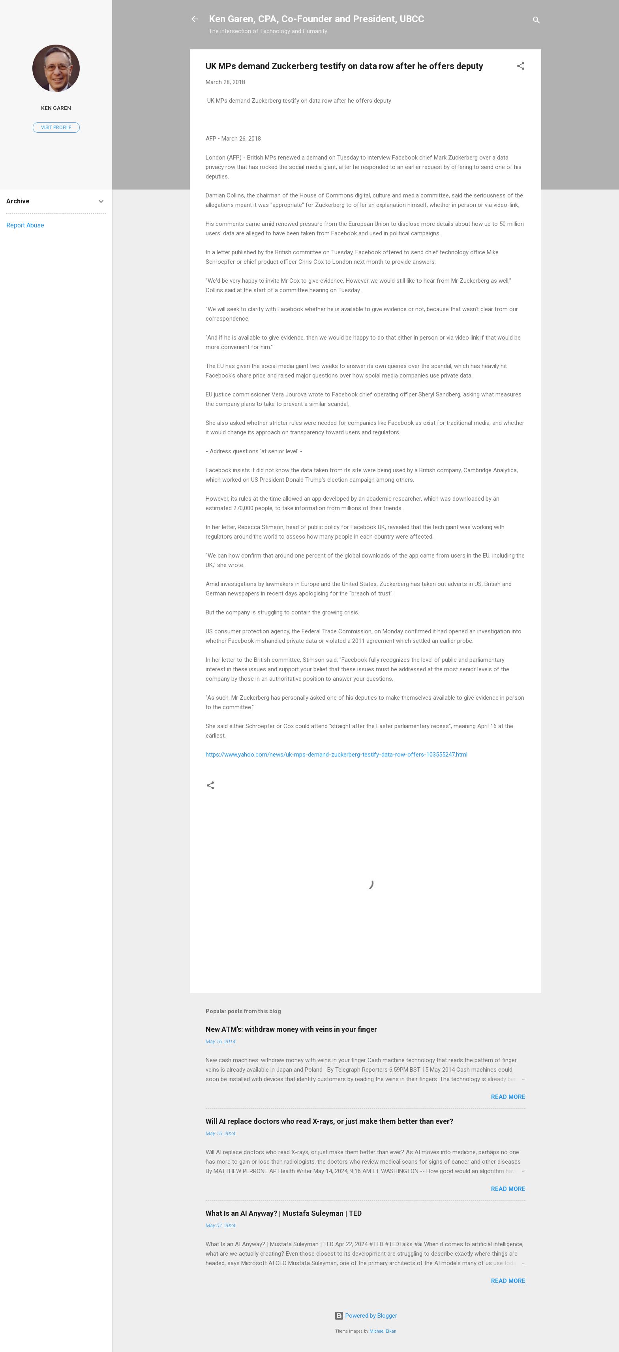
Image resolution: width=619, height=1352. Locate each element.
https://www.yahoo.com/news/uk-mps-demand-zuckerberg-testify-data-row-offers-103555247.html (336, 754)
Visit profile (56, 127)
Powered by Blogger (365, 1315)
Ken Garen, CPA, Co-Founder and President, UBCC (316, 18)
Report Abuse (25, 225)
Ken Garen (56, 108)
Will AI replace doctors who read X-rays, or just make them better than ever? (329, 1121)
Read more (508, 1096)
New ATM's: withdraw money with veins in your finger (291, 1029)
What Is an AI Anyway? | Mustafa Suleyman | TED (284, 1213)
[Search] (536, 21)
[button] (520, 67)
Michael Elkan (383, 1331)
